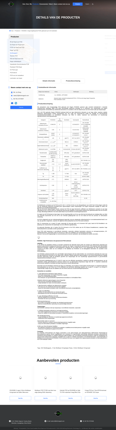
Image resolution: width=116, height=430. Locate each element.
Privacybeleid (22, 428)
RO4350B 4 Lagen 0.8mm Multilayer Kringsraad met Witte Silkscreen (20, 391)
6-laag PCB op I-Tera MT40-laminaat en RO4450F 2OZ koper (95, 391)
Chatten (77, 4)
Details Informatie (49, 81)
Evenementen (44, 4)
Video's (51, 4)
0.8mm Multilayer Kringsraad (81, 348)
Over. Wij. (29, 4)
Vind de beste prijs (81, 72)
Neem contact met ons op (62, 4)
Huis (24, 4)
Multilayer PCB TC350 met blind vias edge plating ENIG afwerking (45, 391)
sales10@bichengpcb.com (21, 95)
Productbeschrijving (73, 81)
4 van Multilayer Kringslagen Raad (62, 348)
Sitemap (16, 428)
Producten (35, 4)
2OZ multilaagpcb (46, 348)
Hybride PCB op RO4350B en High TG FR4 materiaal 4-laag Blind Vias (70, 391)
